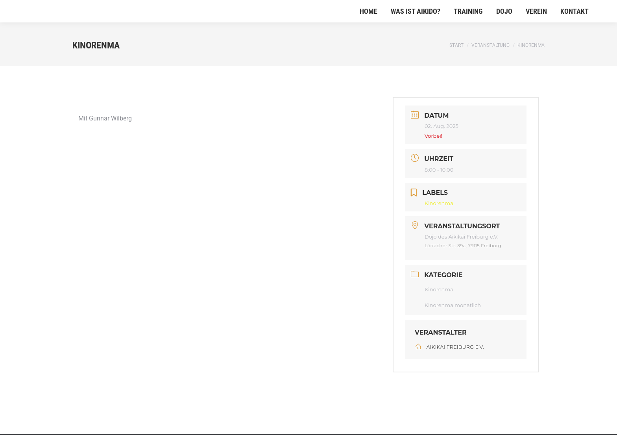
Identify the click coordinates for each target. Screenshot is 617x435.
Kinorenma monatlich (453, 305)
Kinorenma (439, 289)
